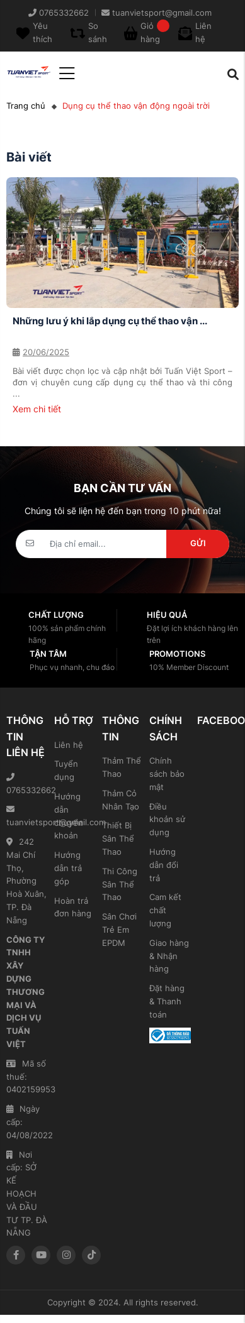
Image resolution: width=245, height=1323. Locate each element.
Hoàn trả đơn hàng (72, 907)
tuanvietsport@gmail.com (27, 816)
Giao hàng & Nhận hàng (169, 956)
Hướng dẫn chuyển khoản (68, 815)
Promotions (177, 654)
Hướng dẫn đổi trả (163, 865)
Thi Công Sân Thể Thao (119, 884)
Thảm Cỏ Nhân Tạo (120, 799)
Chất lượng (56, 615)
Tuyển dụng (66, 770)
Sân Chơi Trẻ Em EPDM (119, 929)
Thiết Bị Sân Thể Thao (118, 838)
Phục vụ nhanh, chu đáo (72, 667)
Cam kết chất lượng (165, 910)
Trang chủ (25, 106)
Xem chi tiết (37, 408)
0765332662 (27, 784)
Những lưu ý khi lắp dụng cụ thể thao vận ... (110, 321)
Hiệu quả (167, 615)
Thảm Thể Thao (121, 767)
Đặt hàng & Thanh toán (167, 1001)
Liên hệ (68, 745)
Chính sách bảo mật (167, 773)
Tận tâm (48, 654)
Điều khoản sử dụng (167, 819)
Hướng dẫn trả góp (68, 868)
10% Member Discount (189, 667)
